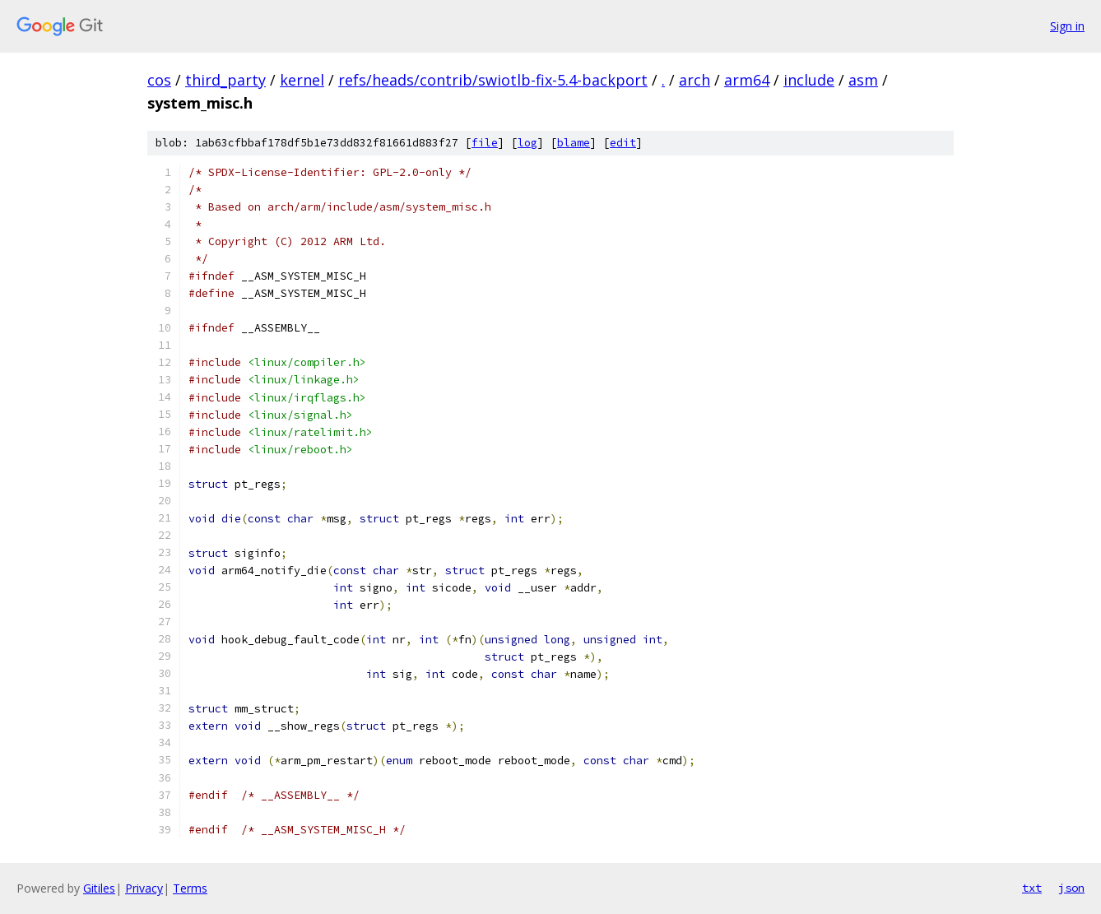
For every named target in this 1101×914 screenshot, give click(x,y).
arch (694, 80)
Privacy (144, 888)
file (485, 143)
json (1071, 887)
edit (623, 143)
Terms (190, 888)
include (808, 80)
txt (1032, 887)
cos (159, 80)
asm (863, 80)
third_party (225, 80)
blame (573, 143)
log (527, 143)
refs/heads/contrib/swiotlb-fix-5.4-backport (493, 80)
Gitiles (99, 888)
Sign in (1067, 26)
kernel (302, 80)
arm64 (746, 80)
